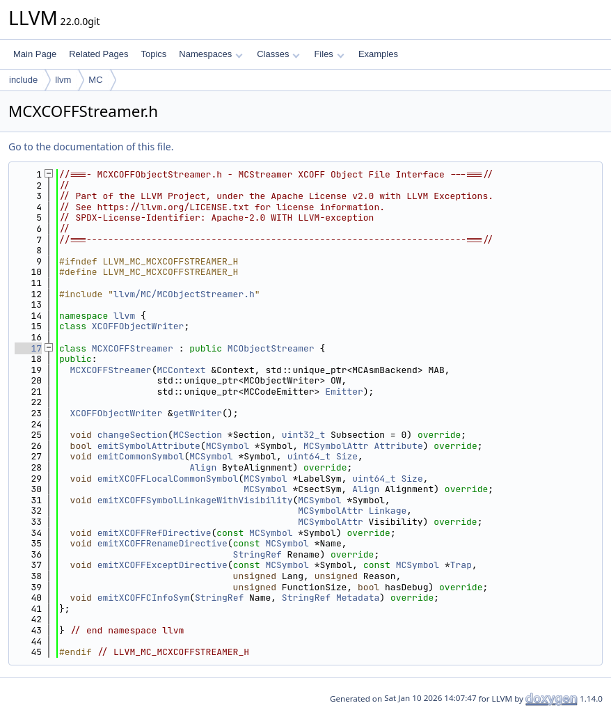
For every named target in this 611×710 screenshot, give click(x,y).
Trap (461, 565)
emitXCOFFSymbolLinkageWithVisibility (195, 500)
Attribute (398, 446)
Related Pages (98, 54)
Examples (378, 54)
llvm (63, 79)
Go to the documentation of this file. (90, 146)
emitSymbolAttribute (148, 446)
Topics (153, 54)
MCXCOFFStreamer (132, 348)
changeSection (132, 435)
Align (202, 467)
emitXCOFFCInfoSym (143, 598)
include (23, 79)
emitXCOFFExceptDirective (162, 565)
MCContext (181, 370)
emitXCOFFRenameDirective (162, 543)
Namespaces (210, 54)
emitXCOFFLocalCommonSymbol (168, 478)
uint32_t (303, 435)
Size (347, 456)
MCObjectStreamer (271, 348)
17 (28, 348)
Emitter (344, 391)
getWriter (197, 413)
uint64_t (309, 456)
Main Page (34, 54)
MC (95, 79)
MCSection (197, 435)
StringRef (257, 554)
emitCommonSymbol (140, 456)
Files (329, 54)
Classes (278, 54)
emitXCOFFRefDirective (154, 533)
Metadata (357, 598)
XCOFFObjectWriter (138, 326)
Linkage (388, 510)
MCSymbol (227, 446)
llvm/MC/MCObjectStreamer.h (184, 294)
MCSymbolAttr (336, 446)
